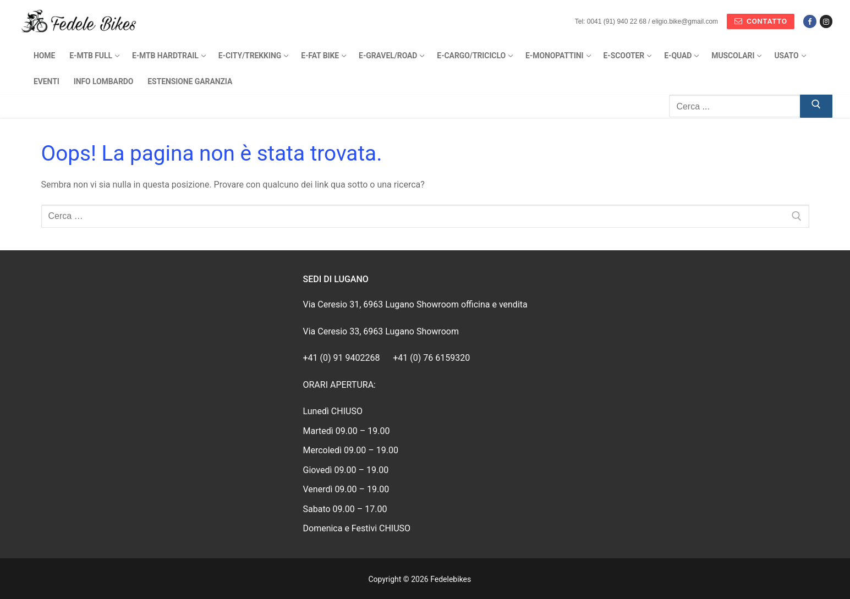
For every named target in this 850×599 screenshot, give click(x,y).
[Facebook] (809, 21)
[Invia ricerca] (816, 106)
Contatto (760, 21)
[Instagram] (826, 21)
